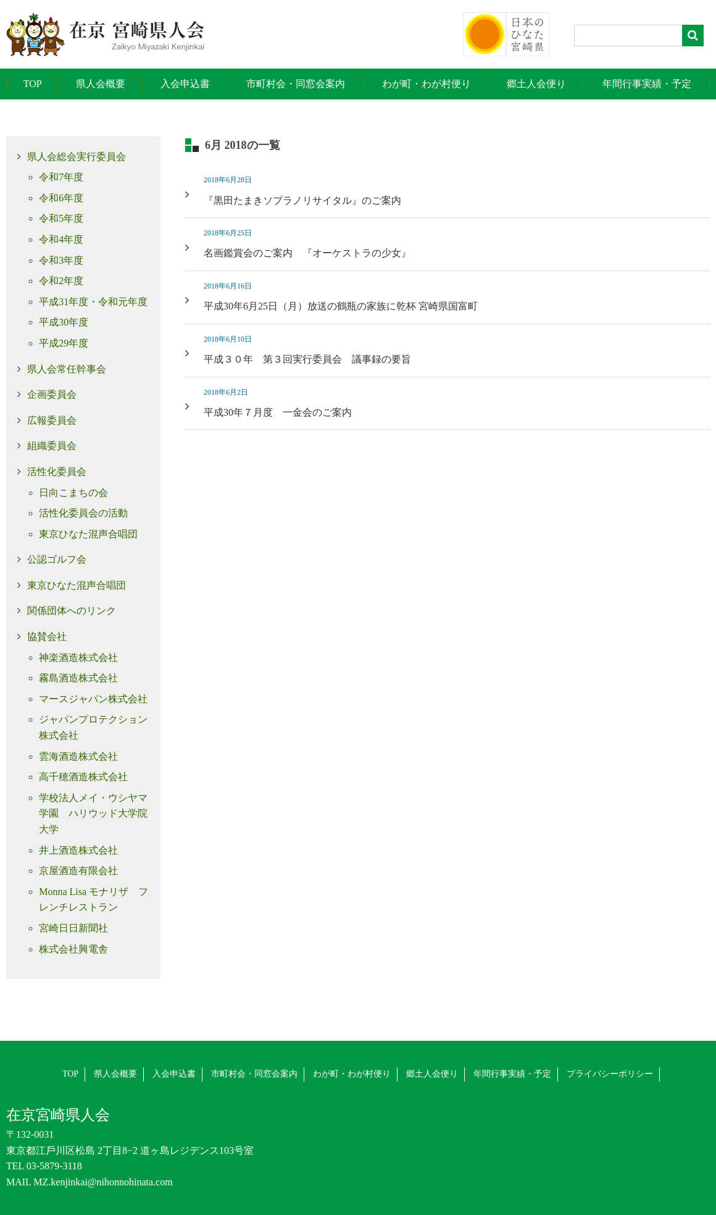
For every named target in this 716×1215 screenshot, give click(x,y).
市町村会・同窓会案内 (295, 83)
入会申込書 (185, 83)
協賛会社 (47, 636)
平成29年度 (63, 343)
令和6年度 (61, 198)
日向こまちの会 (73, 492)
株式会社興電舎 (73, 949)
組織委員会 (52, 445)
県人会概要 (100, 83)
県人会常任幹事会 (66, 369)
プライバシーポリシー (610, 1073)
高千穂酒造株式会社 (83, 776)
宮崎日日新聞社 (73, 928)
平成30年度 (63, 322)
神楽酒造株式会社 (78, 657)
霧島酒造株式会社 (78, 678)
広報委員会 (52, 420)
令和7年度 (61, 177)
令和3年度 (61, 260)
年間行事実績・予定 (646, 83)
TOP (32, 83)
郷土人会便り (536, 83)
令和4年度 (61, 239)
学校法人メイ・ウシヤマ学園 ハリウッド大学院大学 (93, 813)
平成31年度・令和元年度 (93, 301)
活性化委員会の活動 (83, 513)
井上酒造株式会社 (78, 850)
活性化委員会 (56, 471)
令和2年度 (61, 280)
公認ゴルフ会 (56, 559)
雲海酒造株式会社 (78, 756)
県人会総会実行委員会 (76, 156)
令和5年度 (61, 218)
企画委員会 (52, 394)
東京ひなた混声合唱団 (88, 534)
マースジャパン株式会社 (93, 699)
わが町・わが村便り (426, 83)
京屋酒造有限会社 (78, 870)
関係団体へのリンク (71, 610)
